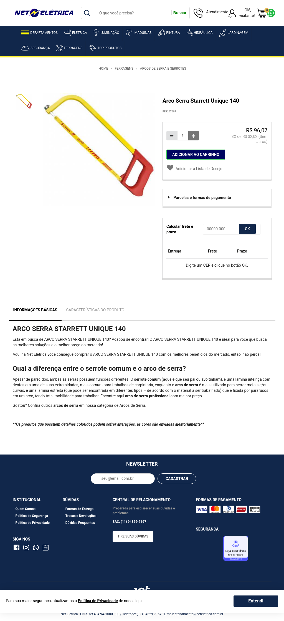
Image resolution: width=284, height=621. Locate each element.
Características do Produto (95, 310)
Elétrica (75, 32)
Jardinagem (233, 33)
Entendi (255, 601)
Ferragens (69, 48)
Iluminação (106, 32)
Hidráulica (200, 32)
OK (247, 229)
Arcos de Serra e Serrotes (163, 68)
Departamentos (39, 33)
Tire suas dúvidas (133, 536)
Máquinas (138, 33)
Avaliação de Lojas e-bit (208, 549)
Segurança (35, 48)
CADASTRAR (177, 478)
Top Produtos (105, 48)
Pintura (169, 32)
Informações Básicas (35, 310)
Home (103, 68)
